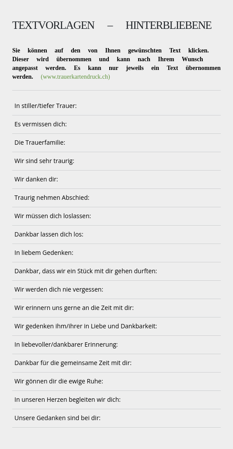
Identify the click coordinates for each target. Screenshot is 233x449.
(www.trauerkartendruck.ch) (75, 76)
